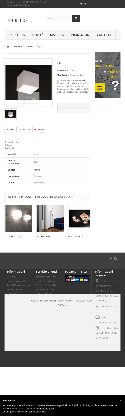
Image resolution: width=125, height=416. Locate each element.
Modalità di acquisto (45, 289)
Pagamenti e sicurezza (46, 281)
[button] (120, 400)
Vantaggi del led (14, 289)
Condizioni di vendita (45, 293)
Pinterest (39, 129)
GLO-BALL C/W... (14, 236)
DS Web (62, 354)
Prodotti (17, 35)
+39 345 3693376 (29, 2)
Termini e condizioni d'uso (19, 285)
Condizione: (63, 75)
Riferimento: (63, 70)
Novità (37, 35)
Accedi (83, 4)
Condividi (24, 129)
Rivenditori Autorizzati (17, 281)
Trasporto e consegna (46, 277)
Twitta (10, 129)
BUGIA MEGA (75, 236)
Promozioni (80, 35)
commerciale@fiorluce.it (19, 5)
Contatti (104, 35)
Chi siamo (11, 277)
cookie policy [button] (47, 408)
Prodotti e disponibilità (46, 285)
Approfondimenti (14, 293)
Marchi (57, 35)
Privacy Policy (13, 299)
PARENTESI (43, 236)
